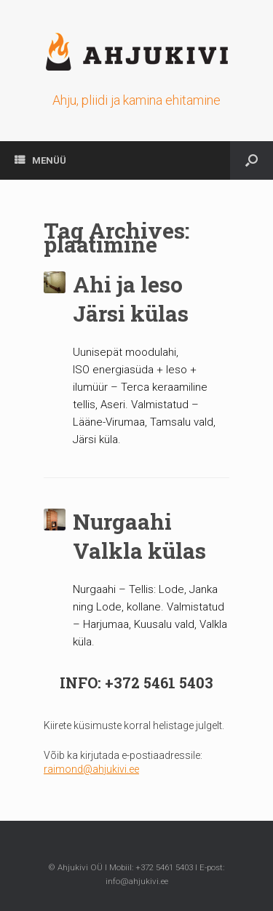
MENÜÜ (40, 160)
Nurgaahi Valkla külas (139, 536)
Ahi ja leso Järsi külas (131, 299)
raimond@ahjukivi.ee (91, 769)
